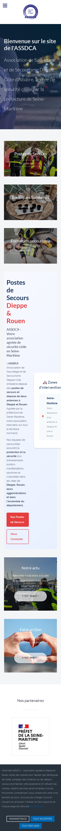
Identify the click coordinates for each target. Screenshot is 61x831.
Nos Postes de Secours (17, 520)
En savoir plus (26, 163)
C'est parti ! (30, 596)
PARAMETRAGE (18, 818)
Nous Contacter (17, 536)
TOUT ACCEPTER (42, 818)
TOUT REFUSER (30, 825)
